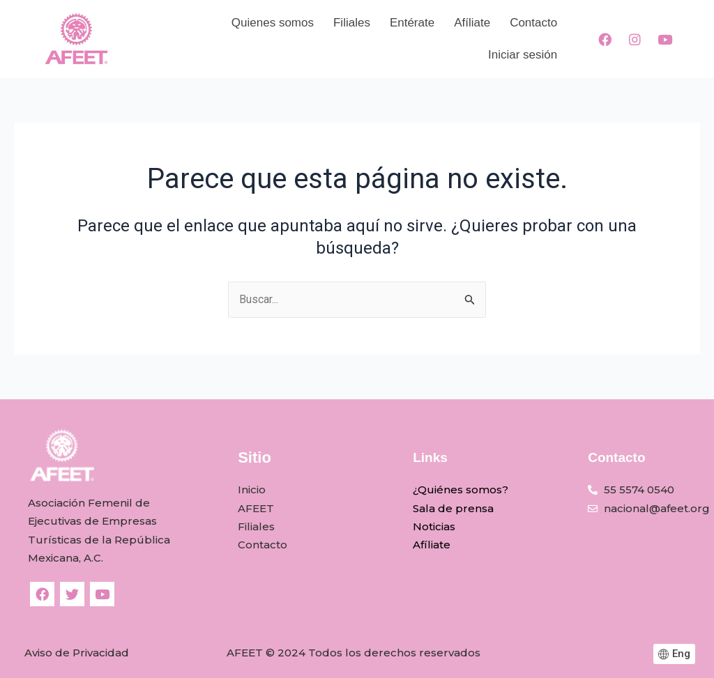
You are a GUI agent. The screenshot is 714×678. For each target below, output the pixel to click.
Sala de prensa (453, 508)
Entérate (412, 22)
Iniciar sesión (522, 54)
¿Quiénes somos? (460, 490)
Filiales (351, 22)
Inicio (252, 490)
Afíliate (431, 545)
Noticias (434, 526)
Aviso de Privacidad (76, 652)
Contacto (533, 22)
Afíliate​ (472, 22)
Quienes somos (272, 22)
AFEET (256, 508)
